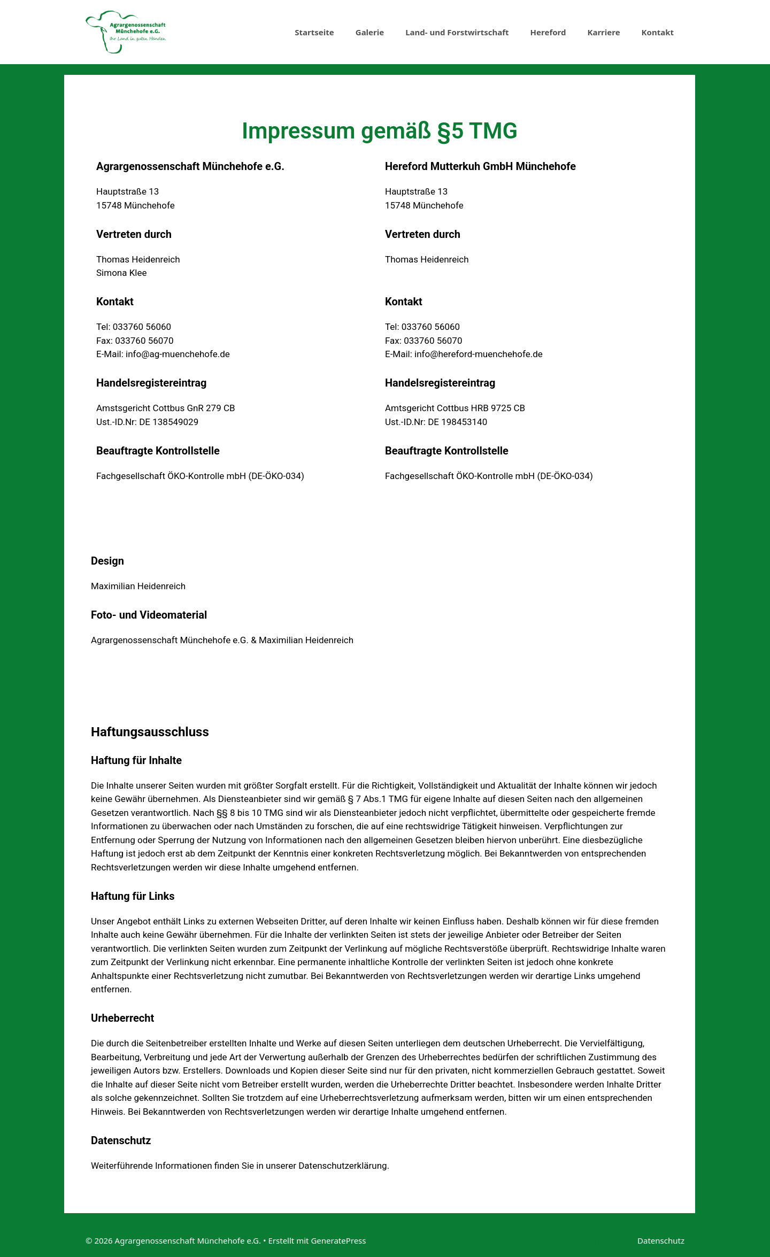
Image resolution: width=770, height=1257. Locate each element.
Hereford (548, 32)
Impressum (605, 1240)
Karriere (603, 32)
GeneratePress (338, 1240)
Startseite (314, 32)
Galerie (370, 32)
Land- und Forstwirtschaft (457, 32)
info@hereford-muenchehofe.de (478, 354)
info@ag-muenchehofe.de (178, 354)
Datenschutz (660, 1240)
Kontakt (658, 32)
